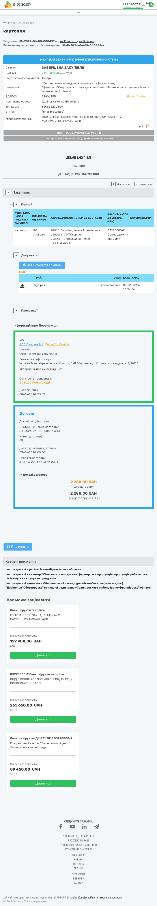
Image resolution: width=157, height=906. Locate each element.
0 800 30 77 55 (130, 4)
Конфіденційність (88, 897)
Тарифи (78, 883)
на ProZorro (68, 41)
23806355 (49, 96)
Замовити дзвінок (133, 7)
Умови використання (111, 897)
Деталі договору (33, 474)
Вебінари (78, 878)
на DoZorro (86, 41)
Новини (78, 859)
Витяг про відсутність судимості (78, 132)
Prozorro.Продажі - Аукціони (78, 845)
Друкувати (18, 547)
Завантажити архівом (42, 265)
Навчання (78, 855)
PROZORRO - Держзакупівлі (78, 836)
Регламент (78, 874)
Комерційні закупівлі (78, 849)
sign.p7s (39, 285)
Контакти (78, 864)
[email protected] (53, 111)
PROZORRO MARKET (78, 840)
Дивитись (43, 655)
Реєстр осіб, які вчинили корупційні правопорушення (79, 138)
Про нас (79, 868)
